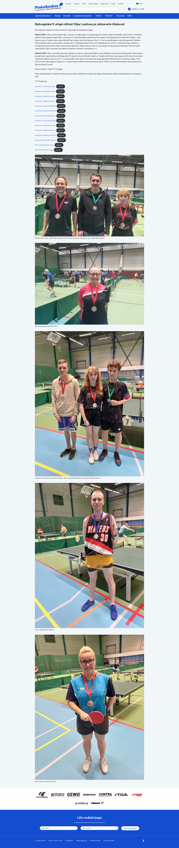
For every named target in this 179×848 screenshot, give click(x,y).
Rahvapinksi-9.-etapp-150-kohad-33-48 (45, 107)
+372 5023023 (69, 841)
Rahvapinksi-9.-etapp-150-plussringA (45, 87)
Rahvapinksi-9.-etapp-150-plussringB (45, 92)
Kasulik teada (93, 4)
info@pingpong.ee (81, 841)
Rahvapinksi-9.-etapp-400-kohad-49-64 (45, 141)
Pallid (98, 17)
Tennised (120, 17)
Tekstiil (108, 17)
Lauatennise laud (42, 17)
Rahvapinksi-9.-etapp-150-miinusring (45, 97)
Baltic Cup (104, 4)
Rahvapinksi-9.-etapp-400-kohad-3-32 (45, 131)
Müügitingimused (108, 841)
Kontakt (120, 4)
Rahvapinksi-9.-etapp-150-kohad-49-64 (45, 111)
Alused (57, 17)
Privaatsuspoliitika (95, 841)
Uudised (76, 4)
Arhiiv (84, 4)
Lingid (113, 4)
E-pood (68, 4)
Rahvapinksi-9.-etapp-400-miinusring (45, 126)
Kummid (66, 17)
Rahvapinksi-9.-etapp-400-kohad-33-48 (45, 136)
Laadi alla (60, 87)
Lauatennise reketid (82, 17)
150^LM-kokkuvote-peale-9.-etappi (44, 146)
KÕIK (129, 17)
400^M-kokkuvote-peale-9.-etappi (44, 150)
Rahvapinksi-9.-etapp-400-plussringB (45, 121)
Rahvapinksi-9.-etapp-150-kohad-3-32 (45, 102)
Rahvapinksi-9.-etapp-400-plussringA (45, 116)
